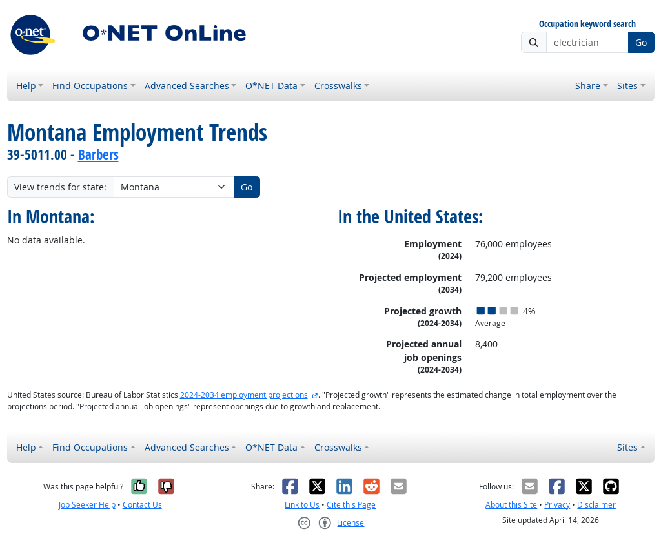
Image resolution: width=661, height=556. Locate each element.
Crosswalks (338, 85)
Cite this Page (351, 504)
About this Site (511, 504)
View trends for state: (60, 187)
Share (587, 85)
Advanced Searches (187, 85)
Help (26, 85)
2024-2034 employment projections (244, 394)
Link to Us (302, 504)
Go (641, 42)
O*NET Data (271, 85)
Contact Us (142, 504)
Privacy (557, 504)
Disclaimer (596, 504)
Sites (627, 85)
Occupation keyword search (587, 24)
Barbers (98, 154)
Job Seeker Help (87, 504)
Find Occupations (90, 85)
